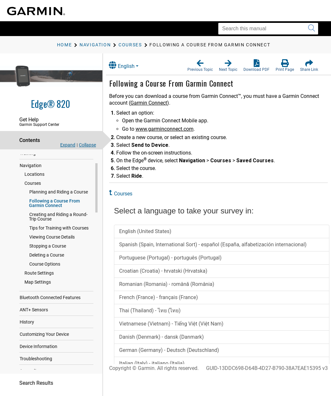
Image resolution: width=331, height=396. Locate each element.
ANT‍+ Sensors (34, 315)
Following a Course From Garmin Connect (54, 209)
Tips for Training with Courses (59, 234)
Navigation (31, 171)
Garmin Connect (154, 103)
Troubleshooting (36, 364)
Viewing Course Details (52, 243)
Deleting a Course (46, 261)
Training (28, 159)
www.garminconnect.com (170, 129)
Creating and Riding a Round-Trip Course (58, 223)
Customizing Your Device (44, 340)
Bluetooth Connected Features (50, 303)
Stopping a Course (47, 252)
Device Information (38, 352)
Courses (32, 189)
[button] (200, 65)
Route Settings (39, 279)
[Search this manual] (268, 28)
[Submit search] (311, 28)
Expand (67, 144)
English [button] (127, 65)
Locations (34, 180)
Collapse (87, 144)
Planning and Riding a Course (58, 198)
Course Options (44, 270)
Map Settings (37, 288)
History (27, 328)
